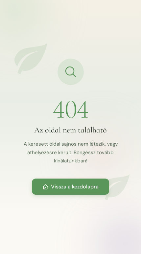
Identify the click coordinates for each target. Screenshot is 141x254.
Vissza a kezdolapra (70, 186)
